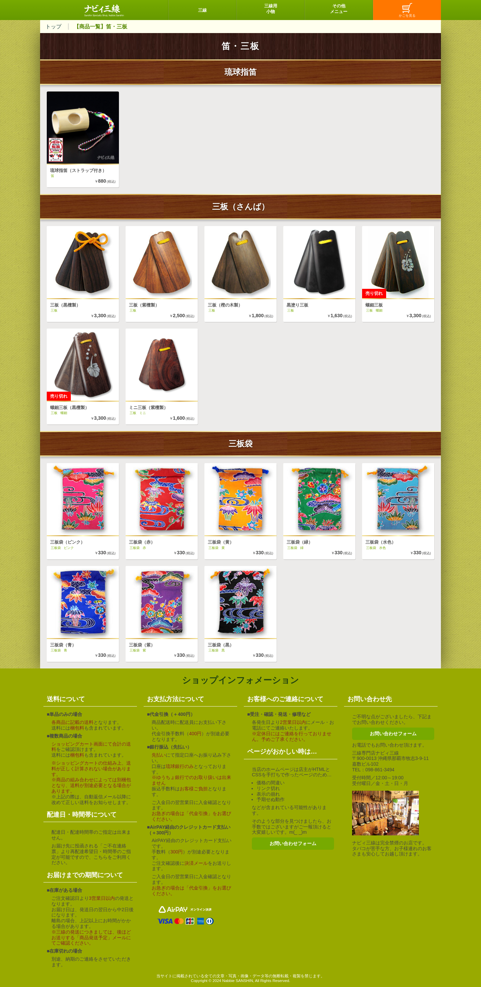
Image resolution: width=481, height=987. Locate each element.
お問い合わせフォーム (293, 843)
